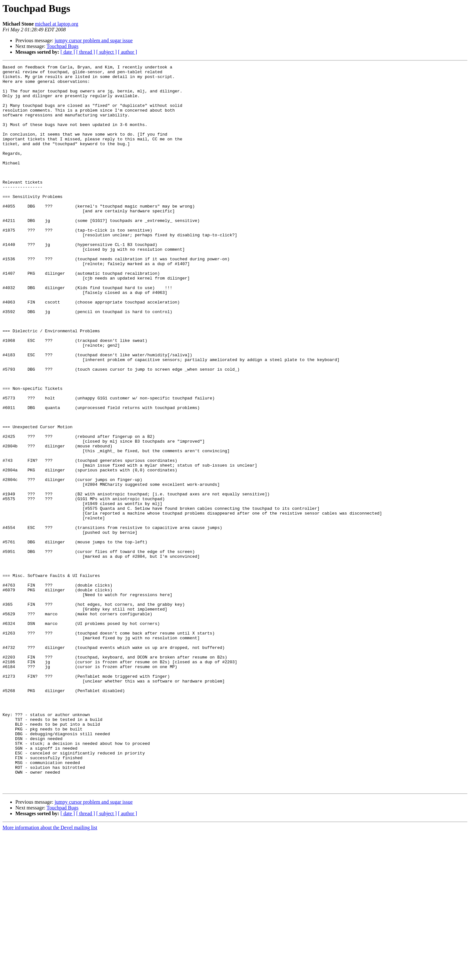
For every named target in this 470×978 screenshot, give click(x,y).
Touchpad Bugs (62, 46)
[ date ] (67, 52)
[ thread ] (85, 52)
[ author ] (127, 52)
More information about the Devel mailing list (50, 972)
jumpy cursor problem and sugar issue (94, 40)
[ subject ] (106, 52)
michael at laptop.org (56, 24)
